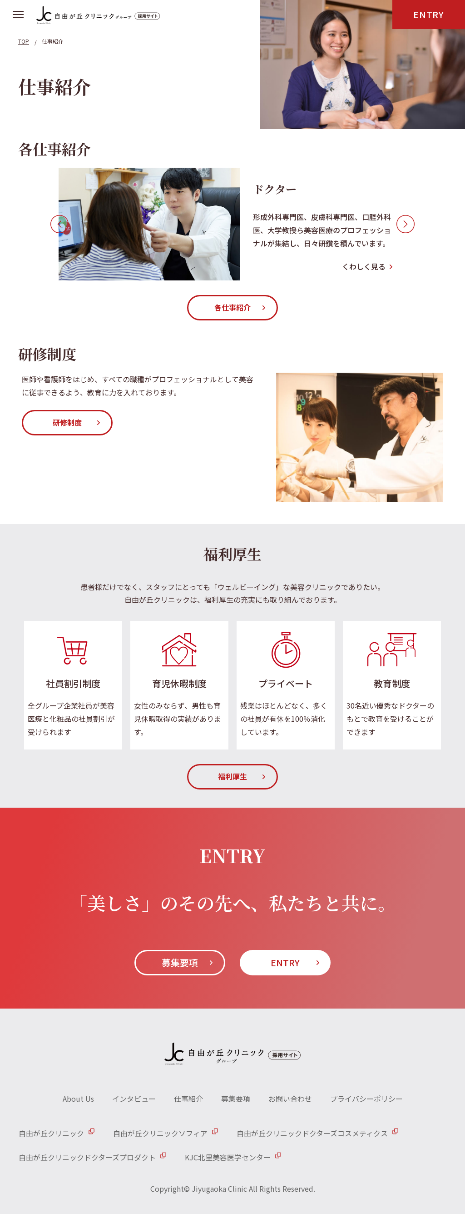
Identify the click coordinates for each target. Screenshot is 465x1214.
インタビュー (134, 1098)
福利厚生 (232, 776)
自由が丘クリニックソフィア (160, 1133)
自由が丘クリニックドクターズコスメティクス (312, 1133)
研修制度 (67, 422)
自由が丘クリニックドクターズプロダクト (87, 1157)
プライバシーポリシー (366, 1098)
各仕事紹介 (232, 307)
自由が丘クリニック (51, 1133)
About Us (78, 1098)
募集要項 (180, 962)
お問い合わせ (290, 1098)
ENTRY (428, 14)
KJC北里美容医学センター (228, 1157)
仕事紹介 (188, 1098)
